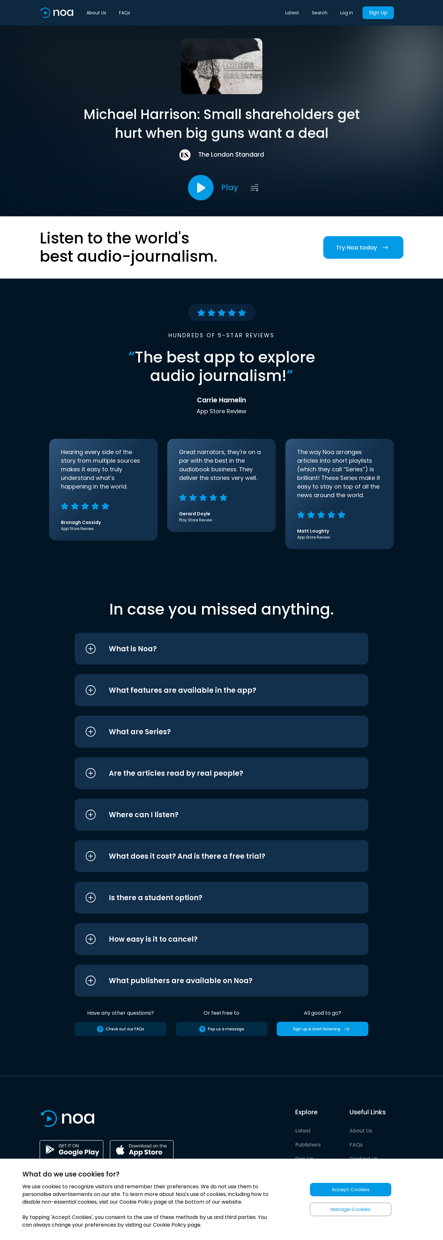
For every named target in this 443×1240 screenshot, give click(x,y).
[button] (209, 649)
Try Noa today (363, 247)
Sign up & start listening (322, 1029)
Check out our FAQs (120, 1029)
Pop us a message (221, 1029)
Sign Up (378, 12)
